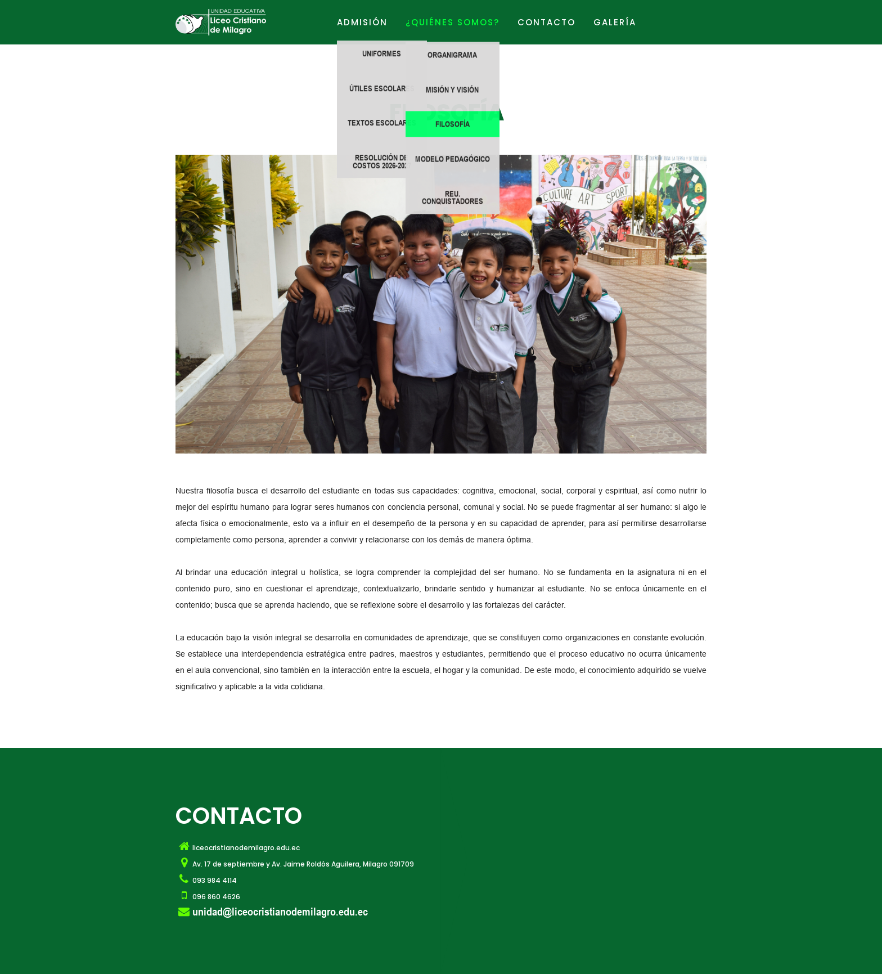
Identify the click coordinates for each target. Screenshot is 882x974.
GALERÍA (614, 22)
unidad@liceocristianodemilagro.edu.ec (280, 911)
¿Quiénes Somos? (453, 22)
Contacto (546, 22)
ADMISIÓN (362, 22)
